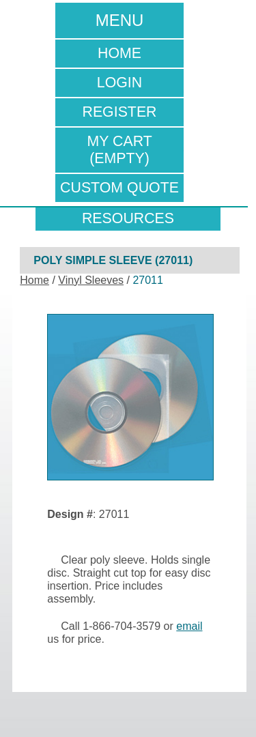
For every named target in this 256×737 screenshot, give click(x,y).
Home (119, 53)
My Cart (119, 150)
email (189, 626)
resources (128, 218)
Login (119, 82)
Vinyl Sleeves (91, 280)
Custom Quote (119, 187)
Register (119, 112)
